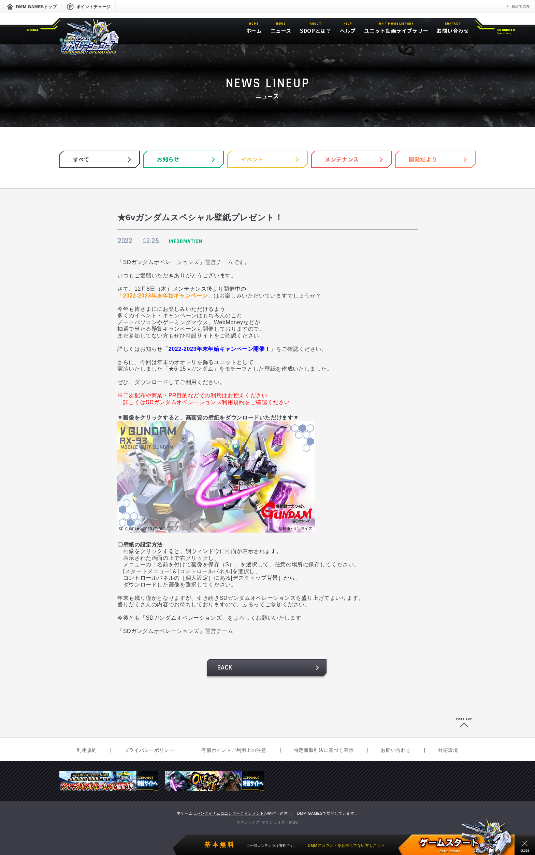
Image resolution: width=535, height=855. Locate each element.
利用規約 (87, 750)
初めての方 (521, 6)
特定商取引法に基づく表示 (324, 750)
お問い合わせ (396, 750)
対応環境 (448, 750)
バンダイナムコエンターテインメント (230, 813)
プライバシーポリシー (149, 750)
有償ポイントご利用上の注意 (233, 750)
